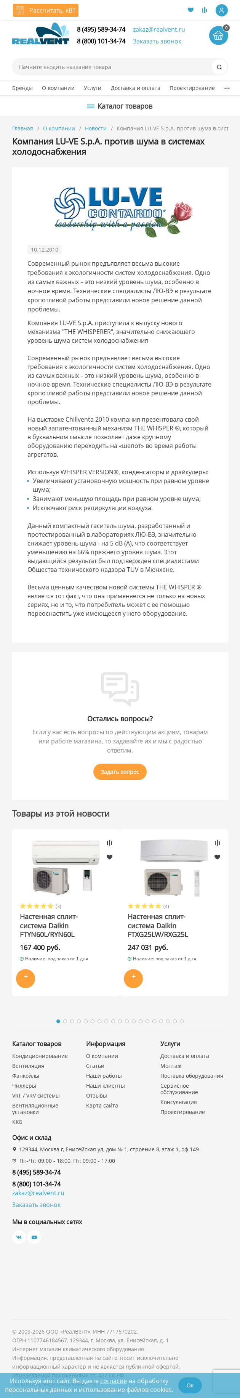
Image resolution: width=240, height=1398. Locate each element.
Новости (96, 128)
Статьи (95, 1065)
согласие (113, 1381)
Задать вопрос (120, 771)
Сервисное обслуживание (179, 1089)
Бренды (22, 87)
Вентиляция (28, 1065)
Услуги (93, 87)
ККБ (17, 1121)
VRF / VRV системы (36, 1095)
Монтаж (170, 1065)
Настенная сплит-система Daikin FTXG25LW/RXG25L (158, 925)
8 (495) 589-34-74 (101, 29)
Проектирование (192, 87)
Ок (190, 1385)
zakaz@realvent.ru (159, 29)
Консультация (178, 1102)
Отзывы (96, 1095)
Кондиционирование (40, 1055)
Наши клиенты (105, 1085)
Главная (22, 128)
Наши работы (104, 1075)
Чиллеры (24, 1085)
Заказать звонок (157, 41)
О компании (58, 87)
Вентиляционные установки (35, 1109)
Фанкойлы (25, 1075)
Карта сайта (102, 1105)
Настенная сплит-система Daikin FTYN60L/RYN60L (49, 925)
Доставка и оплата (135, 87)
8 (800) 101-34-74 (101, 41)
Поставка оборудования (191, 1075)
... (227, 86)
